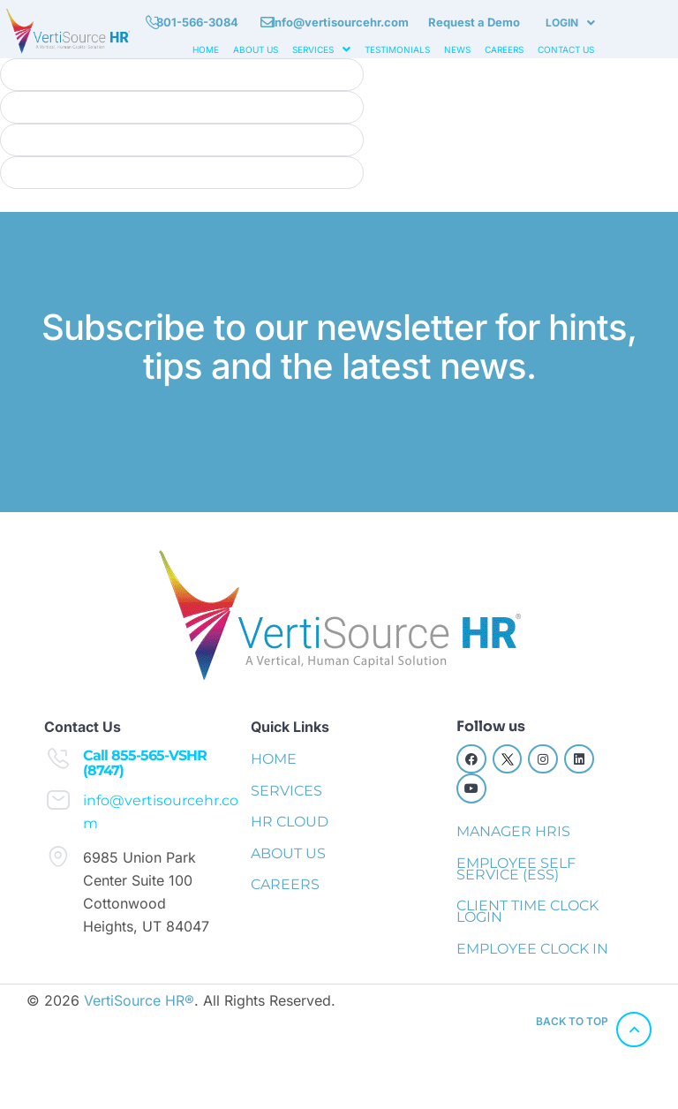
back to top (572, 1021)
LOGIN (570, 22)
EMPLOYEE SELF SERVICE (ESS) (516, 869)
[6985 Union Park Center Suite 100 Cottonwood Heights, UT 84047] (58, 856)
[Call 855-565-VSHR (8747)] (58, 758)
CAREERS (504, 49)
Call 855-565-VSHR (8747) (145, 763)
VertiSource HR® (139, 1000)
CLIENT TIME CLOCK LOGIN (527, 911)
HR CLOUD (289, 821)
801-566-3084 (197, 22)
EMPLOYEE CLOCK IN (532, 948)
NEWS (457, 49)
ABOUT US (255, 49)
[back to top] (634, 1029)
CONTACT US (566, 49)
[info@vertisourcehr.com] (58, 800)
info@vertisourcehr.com (340, 22)
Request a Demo (474, 22)
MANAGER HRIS (513, 831)
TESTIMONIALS (397, 49)
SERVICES (321, 49)
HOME (205, 49)
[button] (570, 22)
